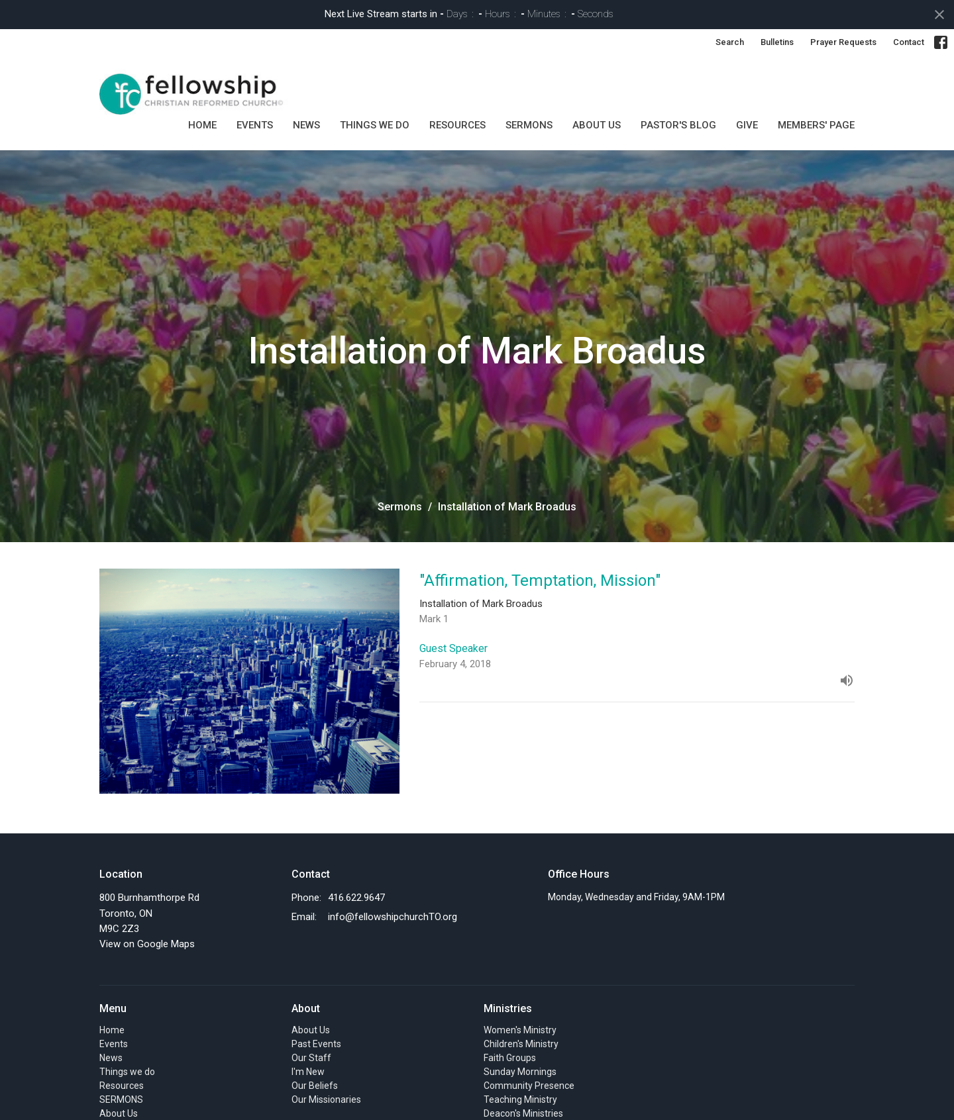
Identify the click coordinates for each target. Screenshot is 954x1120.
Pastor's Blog (678, 125)
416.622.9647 (356, 898)
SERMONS (529, 125)
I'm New (308, 1071)
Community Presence (529, 1085)
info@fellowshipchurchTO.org (392, 917)
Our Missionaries (326, 1099)
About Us (596, 125)
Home (202, 125)
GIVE (747, 125)
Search (730, 42)
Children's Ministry (521, 1044)
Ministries (508, 1008)
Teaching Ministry (520, 1099)
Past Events (316, 1044)
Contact (908, 42)
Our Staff (311, 1057)
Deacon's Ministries (523, 1113)
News (306, 125)
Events (255, 125)
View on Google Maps (147, 944)
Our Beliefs (315, 1085)
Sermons (400, 506)
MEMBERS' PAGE (816, 125)
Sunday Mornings (520, 1071)
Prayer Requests (843, 42)
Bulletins (777, 42)
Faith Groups (510, 1057)
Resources (457, 125)
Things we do (374, 125)
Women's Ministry (520, 1030)
